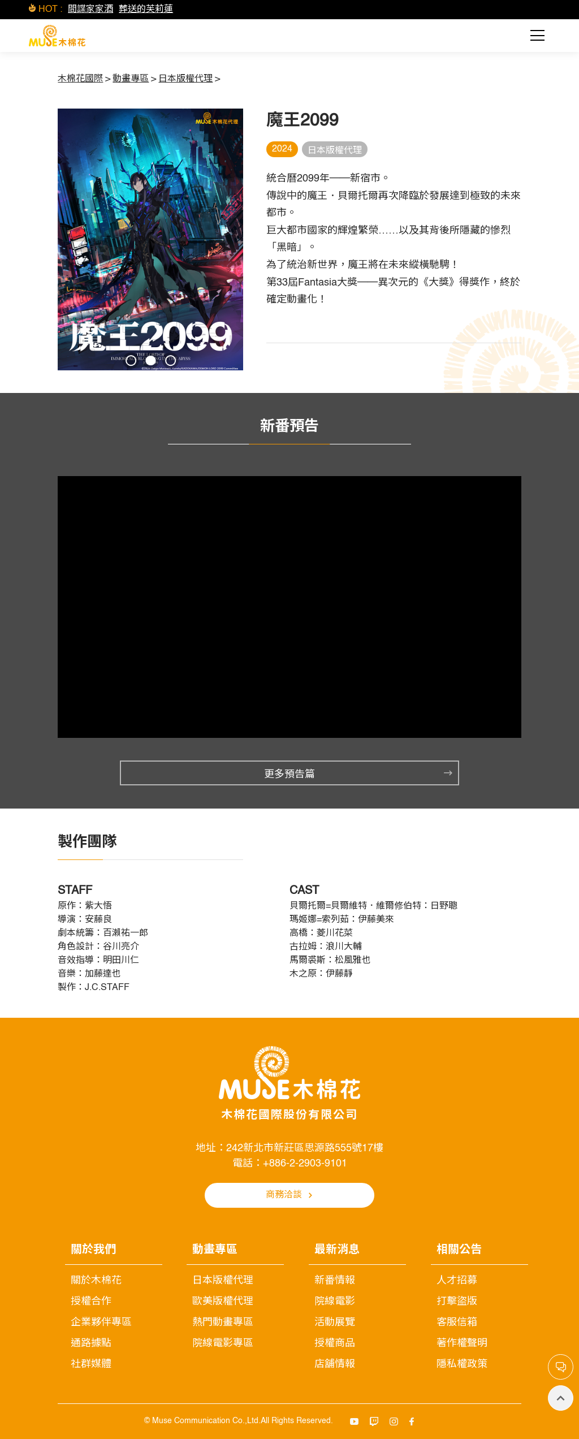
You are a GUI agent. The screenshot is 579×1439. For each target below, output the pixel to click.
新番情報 (334, 1281)
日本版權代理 (222, 1281)
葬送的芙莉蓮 (146, 9)
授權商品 (334, 1343)
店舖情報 (334, 1364)
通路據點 (91, 1343)
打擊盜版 (457, 1302)
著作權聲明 (462, 1343)
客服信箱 (457, 1322)
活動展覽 (334, 1322)
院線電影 (334, 1302)
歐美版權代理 (222, 1302)
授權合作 (91, 1302)
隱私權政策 (462, 1364)
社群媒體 (91, 1364)
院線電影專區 (222, 1343)
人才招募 (457, 1281)
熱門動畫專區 (222, 1322)
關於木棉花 (96, 1281)
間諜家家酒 (90, 9)
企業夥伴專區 (101, 1322)
